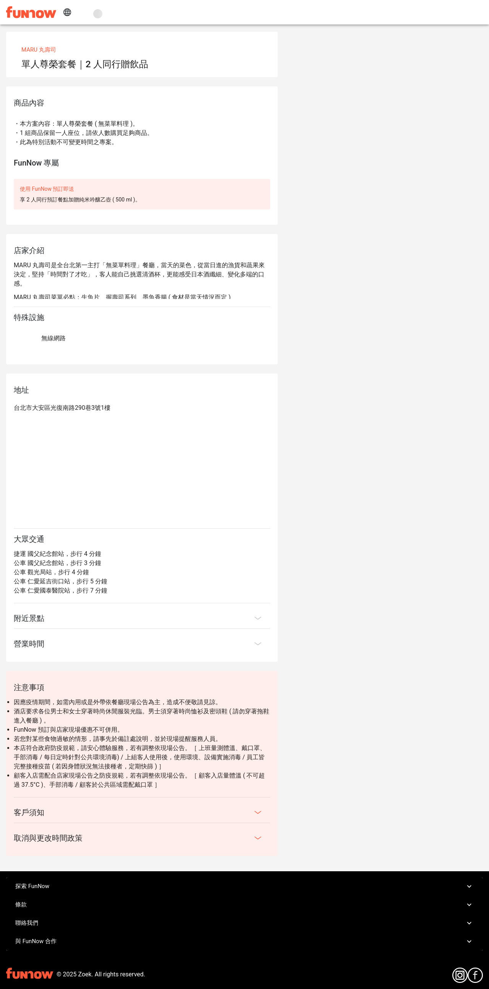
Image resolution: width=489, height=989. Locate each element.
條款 (244, 905)
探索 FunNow (244, 886)
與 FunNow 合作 (244, 941)
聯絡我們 (244, 923)
